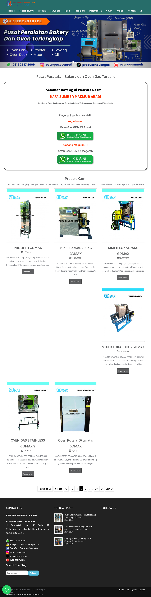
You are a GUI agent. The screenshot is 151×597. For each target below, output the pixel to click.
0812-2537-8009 (18, 540)
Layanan (55, 13)
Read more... (28, 272)
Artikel (120, 13)
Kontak (132, 13)
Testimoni (79, 13)
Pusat (87, 127)
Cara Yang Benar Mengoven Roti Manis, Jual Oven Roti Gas (78, 528)
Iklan (67, 13)
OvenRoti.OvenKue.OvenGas (24, 548)
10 (96, 488)
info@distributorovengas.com (25, 544)
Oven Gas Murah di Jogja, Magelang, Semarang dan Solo (80, 516)
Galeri (109, 13)
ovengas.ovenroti (18, 552)
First (58, 488)
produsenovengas (18, 555)
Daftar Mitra (95, 13)
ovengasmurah (17, 559)
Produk (42, 13)
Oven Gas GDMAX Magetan (75, 151)
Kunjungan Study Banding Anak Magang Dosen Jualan (77, 539)
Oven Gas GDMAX (72, 127)
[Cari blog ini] (17, 573)
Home (11, 13)
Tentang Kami (26, 13)
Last (109, 488)
